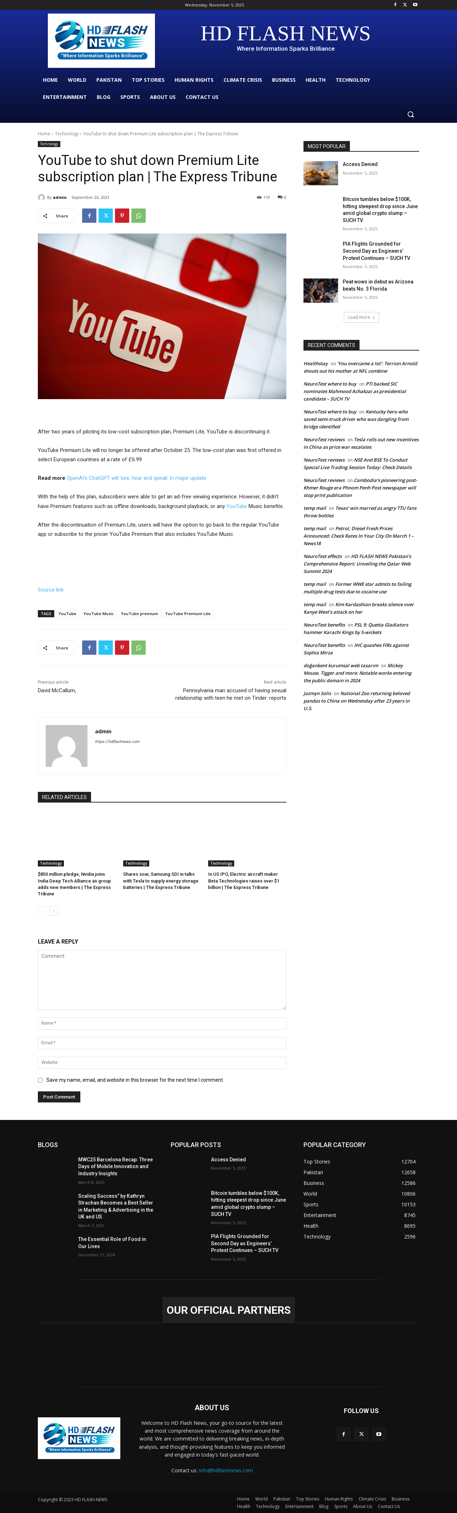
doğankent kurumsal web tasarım (340, 665)
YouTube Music (99, 613)
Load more (361, 317)
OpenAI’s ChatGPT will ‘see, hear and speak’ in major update (136, 478)
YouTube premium (139, 613)
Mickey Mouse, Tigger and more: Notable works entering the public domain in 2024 (357, 673)
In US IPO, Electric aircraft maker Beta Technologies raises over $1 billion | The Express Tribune (243, 880)
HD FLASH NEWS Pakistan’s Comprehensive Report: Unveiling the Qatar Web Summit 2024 (357, 563)
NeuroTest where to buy (329, 384)
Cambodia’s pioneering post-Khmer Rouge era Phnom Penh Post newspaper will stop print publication (360, 487)
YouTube (237, 506)
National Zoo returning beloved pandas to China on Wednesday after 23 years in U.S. (356, 701)
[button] (410, 114)
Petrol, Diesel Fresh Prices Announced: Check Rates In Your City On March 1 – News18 (358, 536)
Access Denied (360, 164)
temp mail (314, 508)
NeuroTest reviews (324, 439)
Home (44, 134)
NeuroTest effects (322, 556)
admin (60, 197)
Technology (67, 134)
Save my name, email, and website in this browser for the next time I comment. (135, 1080)
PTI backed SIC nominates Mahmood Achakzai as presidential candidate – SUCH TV (354, 391)
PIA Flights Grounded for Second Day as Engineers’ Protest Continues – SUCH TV (376, 251)
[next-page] (53, 911)
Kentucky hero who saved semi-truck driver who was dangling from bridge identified (355, 419)
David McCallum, (57, 690)
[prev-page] (42, 911)
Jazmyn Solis (317, 693)
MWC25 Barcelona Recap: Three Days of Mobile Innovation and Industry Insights (115, 1166)
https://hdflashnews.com (117, 741)
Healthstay (315, 363)
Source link (51, 590)
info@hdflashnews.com (226, 1470)
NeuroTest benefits (324, 625)
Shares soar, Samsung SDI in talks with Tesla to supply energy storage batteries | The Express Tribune (161, 880)
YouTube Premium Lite (188, 613)
